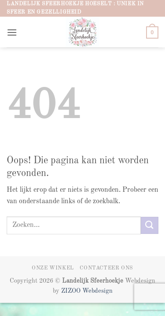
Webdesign (97, 291)
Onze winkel (53, 268)
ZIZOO (71, 291)
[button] (12, 32)
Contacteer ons (106, 268)
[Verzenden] (149, 225)
